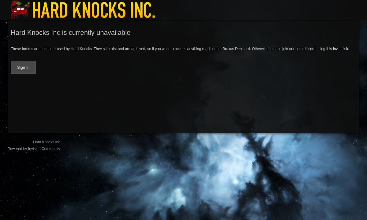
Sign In (23, 67)
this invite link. (337, 49)
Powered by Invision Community (34, 149)
